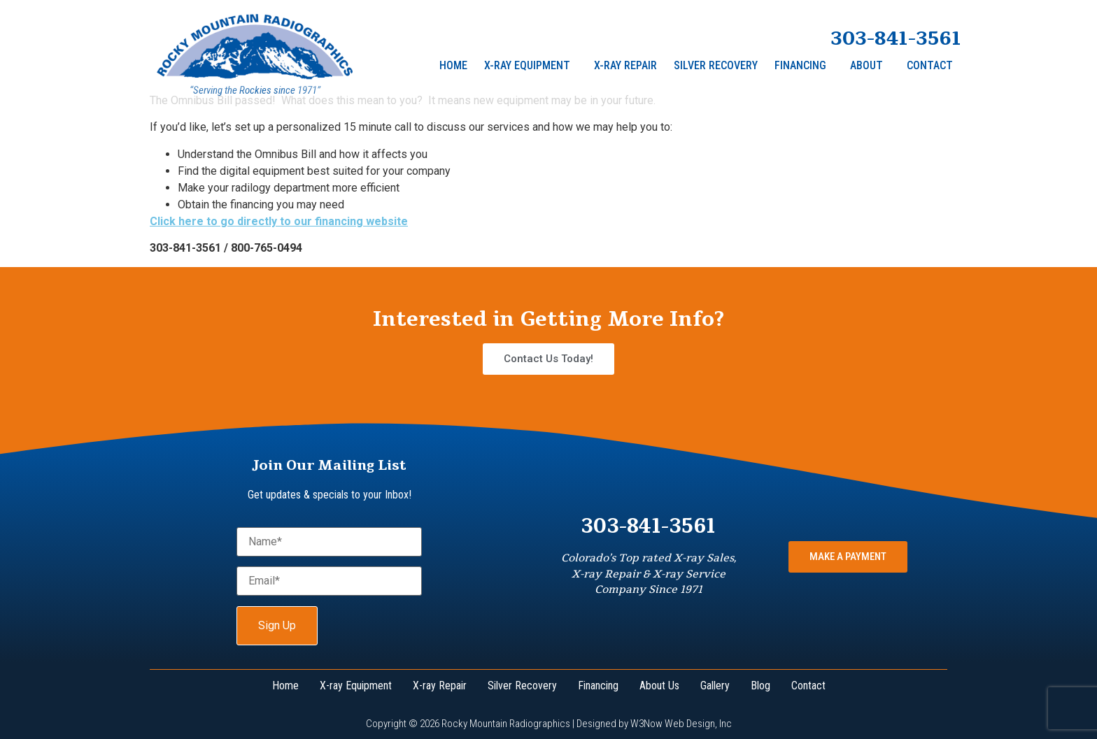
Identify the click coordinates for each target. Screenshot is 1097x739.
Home (453, 65)
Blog (760, 685)
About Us (659, 685)
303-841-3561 (895, 38)
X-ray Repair (440, 685)
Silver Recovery (716, 65)
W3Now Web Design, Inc (681, 723)
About (866, 65)
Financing (800, 65)
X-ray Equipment (527, 65)
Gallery (715, 685)
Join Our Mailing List (329, 465)
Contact (930, 65)
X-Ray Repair (625, 65)
